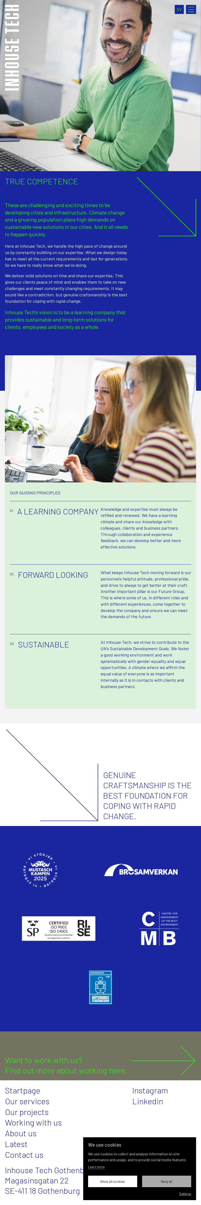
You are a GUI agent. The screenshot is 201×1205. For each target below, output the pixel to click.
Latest (16, 1144)
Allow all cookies (112, 1181)
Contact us (24, 1154)
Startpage (22, 1090)
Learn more (96, 1167)
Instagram (150, 1090)
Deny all (166, 1181)
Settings (185, 1193)
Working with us (33, 1122)
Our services (27, 1101)
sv (179, 9)
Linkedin (147, 1101)
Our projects (27, 1112)
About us (21, 1133)
